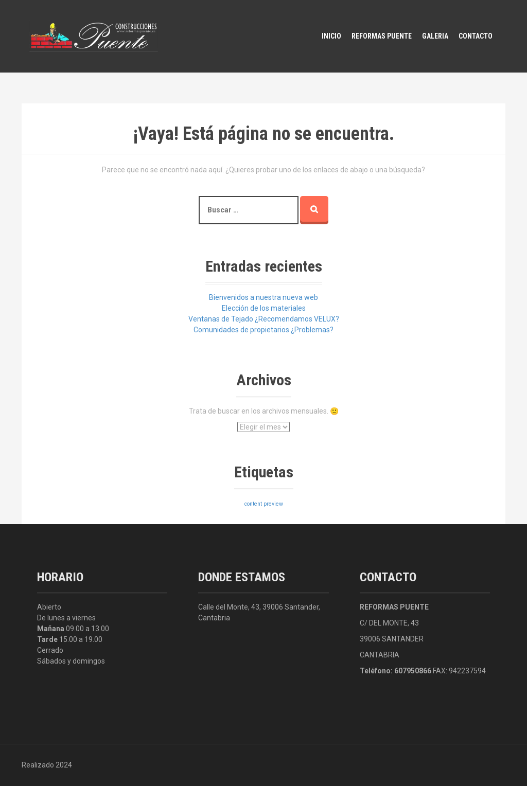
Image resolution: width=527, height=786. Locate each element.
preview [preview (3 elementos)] (273, 504)
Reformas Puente (382, 36)
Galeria (435, 36)
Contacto (476, 36)
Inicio (331, 36)
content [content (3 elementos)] (253, 504)
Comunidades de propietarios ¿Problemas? (263, 330)
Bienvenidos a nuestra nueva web (263, 297)
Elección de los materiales (264, 308)
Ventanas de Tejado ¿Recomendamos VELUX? (263, 319)
